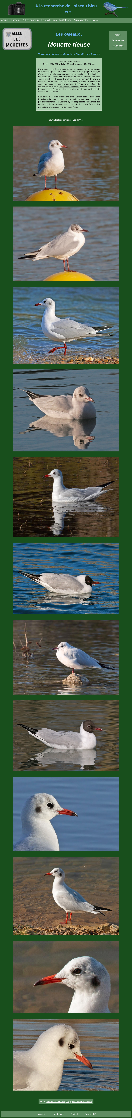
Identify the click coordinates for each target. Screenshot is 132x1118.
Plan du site (118, 46)
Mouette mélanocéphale (69, 87)
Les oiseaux (118, 40)
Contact (74, 1114)
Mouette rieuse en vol (82, 1101)
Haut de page (57, 1114)
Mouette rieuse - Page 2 (57, 1101)
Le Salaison (65, 20)
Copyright (90, 1114)
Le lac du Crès (49, 20)
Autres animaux (30, 20)
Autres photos (81, 20)
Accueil (5, 20)
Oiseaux (15, 20)
